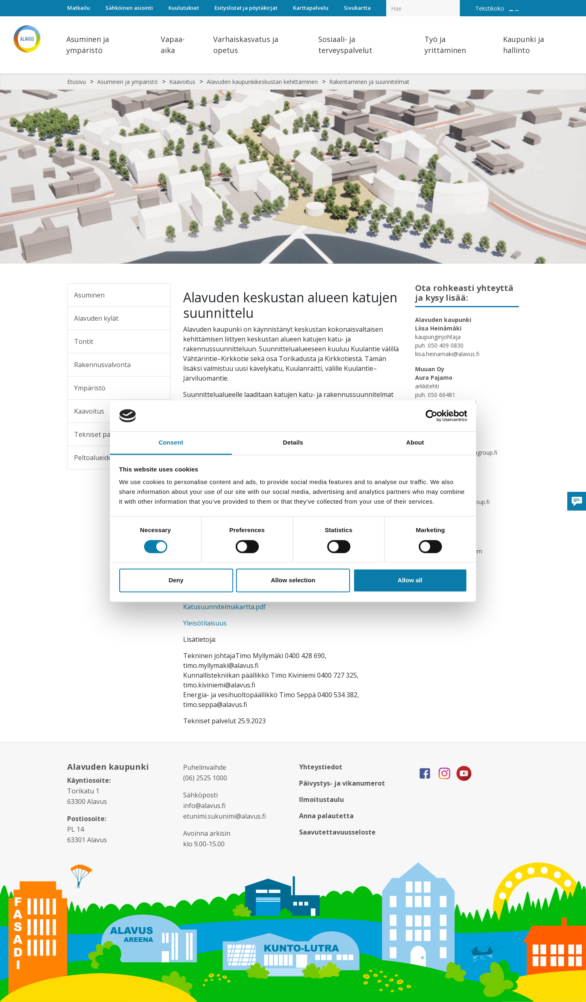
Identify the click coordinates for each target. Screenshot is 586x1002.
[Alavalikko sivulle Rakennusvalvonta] (159, 365)
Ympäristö (89, 387)
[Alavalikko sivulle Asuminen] (159, 295)
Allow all (410, 580)
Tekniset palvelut (100, 434)
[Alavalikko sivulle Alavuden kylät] (159, 318)
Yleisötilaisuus (205, 623)
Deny (176, 580)
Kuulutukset (183, 7)
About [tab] (415, 442)
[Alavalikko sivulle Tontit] (159, 341)
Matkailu (78, 7)
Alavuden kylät (96, 318)
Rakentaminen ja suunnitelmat (369, 82)
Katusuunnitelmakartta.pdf (224, 606)
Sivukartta (357, 7)
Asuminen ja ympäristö (127, 82)
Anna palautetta (326, 815)
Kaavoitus (182, 82)
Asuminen (89, 295)
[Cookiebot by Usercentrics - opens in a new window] (431, 416)
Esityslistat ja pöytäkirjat (246, 7)
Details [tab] (293, 442)
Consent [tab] (171, 442)
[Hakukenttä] (423, 8)
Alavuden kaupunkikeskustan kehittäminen (262, 82)
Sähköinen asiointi (129, 7)
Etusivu (76, 82)
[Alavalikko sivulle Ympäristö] (159, 388)
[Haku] (455, 2)
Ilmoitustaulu (321, 799)
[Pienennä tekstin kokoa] (517, 10)
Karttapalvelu (310, 7)
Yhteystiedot (320, 766)
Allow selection (293, 580)
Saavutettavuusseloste (337, 832)
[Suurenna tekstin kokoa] (511, 10)
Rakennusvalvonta (102, 364)
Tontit (83, 341)
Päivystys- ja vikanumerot (342, 783)
